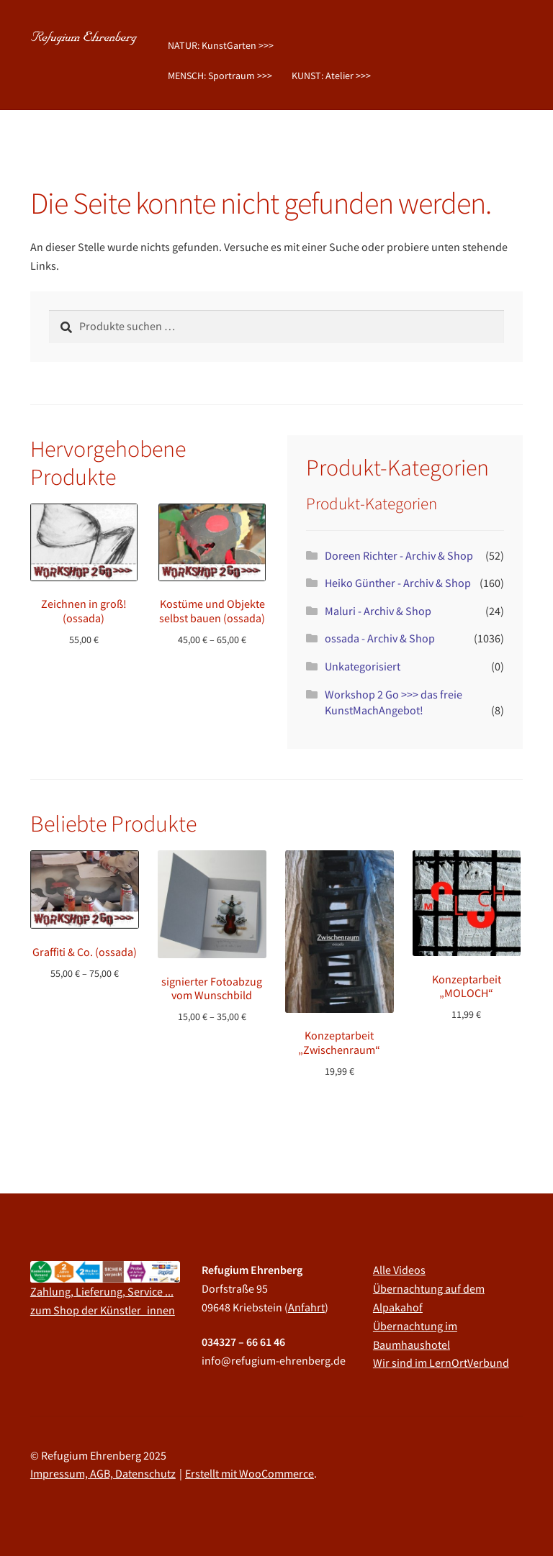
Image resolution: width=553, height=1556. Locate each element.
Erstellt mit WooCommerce (249, 1473)
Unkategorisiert (362, 666)
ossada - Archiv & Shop (380, 638)
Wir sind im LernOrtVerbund (441, 1362)
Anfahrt (306, 1307)
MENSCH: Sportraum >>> (220, 75)
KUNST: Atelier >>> (331, 75)
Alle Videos (399, 1269)
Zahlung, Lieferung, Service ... (102, 1291)
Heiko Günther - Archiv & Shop (398, 582)
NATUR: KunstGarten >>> (221, 45)
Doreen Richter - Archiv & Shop (399, 555)
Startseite (67, 133)
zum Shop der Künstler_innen (102, 1310)
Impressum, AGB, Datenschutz (103, 1473)
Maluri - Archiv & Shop (378, 611)
